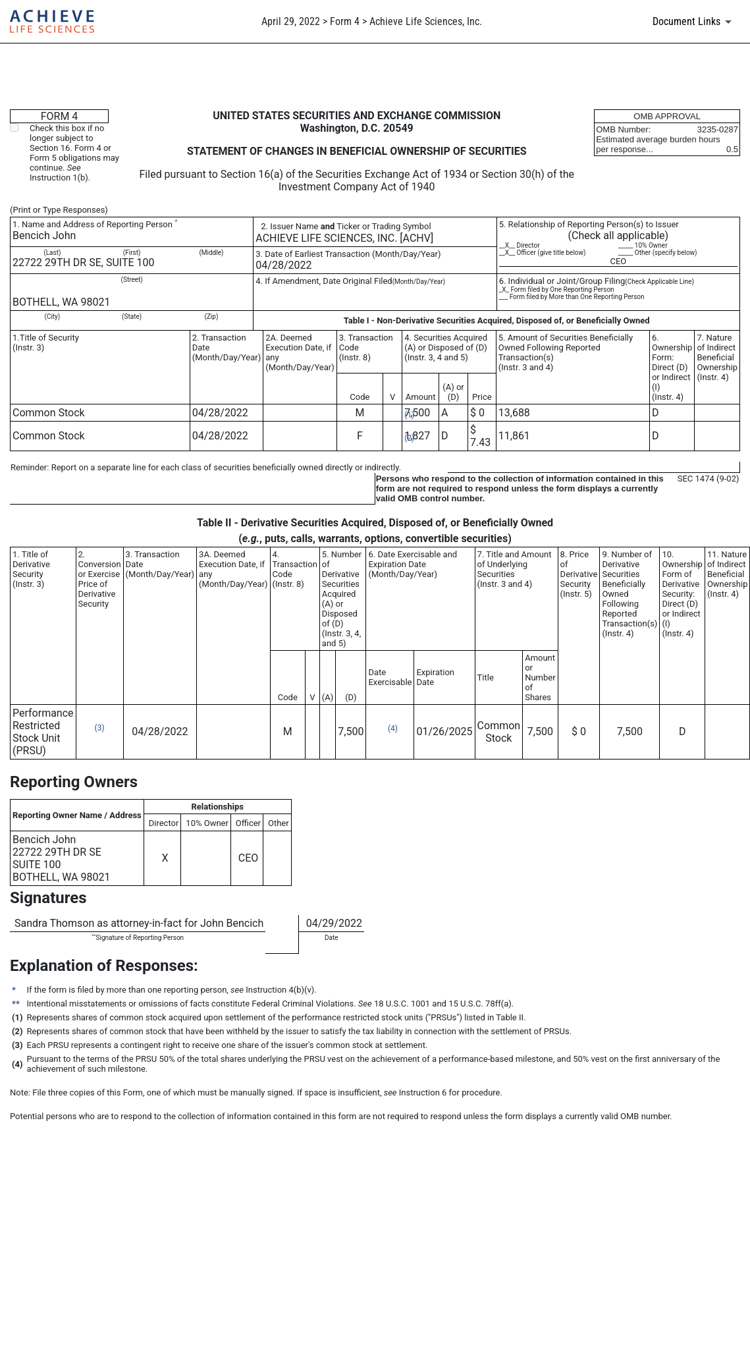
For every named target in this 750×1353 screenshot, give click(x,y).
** (93, 936)
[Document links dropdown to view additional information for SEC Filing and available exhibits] (694, 21)
